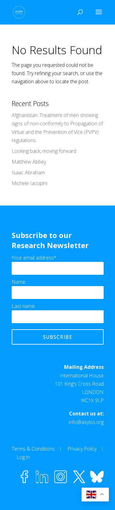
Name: (19, 281)
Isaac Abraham (28, 172)
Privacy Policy (82, 448)
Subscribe (57, 337)
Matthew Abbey (29, 161)
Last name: (24, 306)
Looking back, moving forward (44, 151)
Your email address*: (34, 257)
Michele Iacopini (29, 183)
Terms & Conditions (33, 448)
